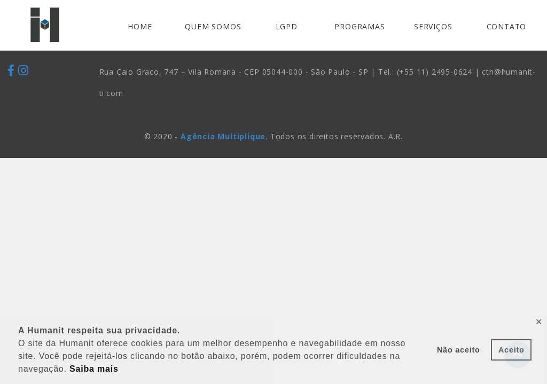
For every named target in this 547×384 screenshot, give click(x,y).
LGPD (287, 26)
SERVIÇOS (433, 26)
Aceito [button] (511, 350)
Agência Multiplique (223, 136)
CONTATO (507, 26)
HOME (140, 26)
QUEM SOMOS (213, 26)
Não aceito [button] (458, 350)
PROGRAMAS (359, 26)
